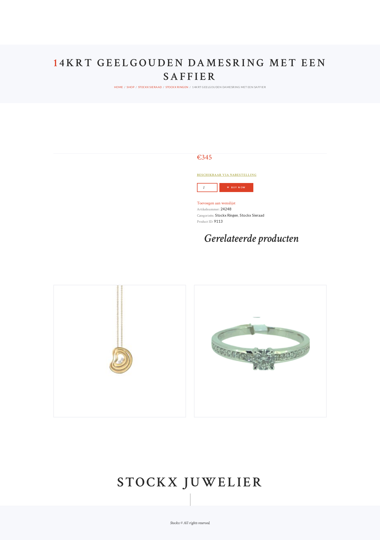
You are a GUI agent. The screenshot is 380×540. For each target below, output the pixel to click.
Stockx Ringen (177, 87)
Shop (130, 87)
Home (118, 87)
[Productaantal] (207, 187)
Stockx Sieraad (150, 87)
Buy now (238, 187)
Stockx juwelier (190, 483)
